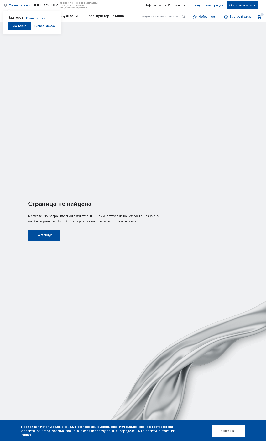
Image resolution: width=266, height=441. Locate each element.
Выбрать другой (44, 26)
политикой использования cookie (49, 431)
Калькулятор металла (102, 17)
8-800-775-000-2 (46, 5)
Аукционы (66, 17)
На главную (44, 235)
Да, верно (19, 26)
